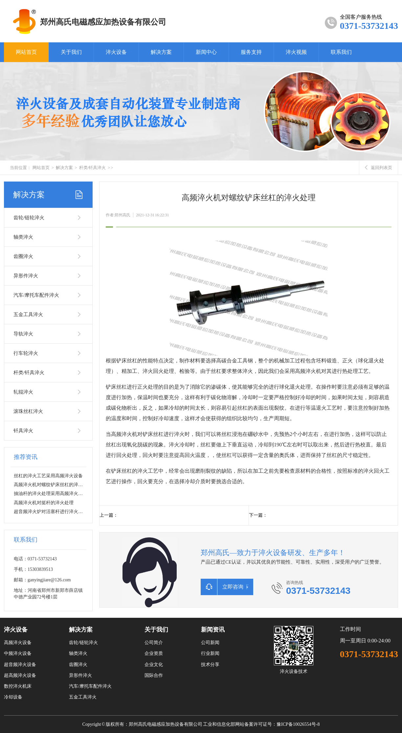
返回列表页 (378, 167)
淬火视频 (296, 52)
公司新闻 (210, 642)
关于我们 (71, 52)
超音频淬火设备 (20, 664)
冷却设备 (13, 697)
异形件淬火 (25, 275)
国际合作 (154, 675)
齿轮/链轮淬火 (28, 217)
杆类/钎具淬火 (92, 167)
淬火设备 (116, 52)
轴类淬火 (23, 237)
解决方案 (161, 52)
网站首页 (26, 52)
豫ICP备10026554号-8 (298, 724)
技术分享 (210, 664)
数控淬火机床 (18, 686)
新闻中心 (206, 52)
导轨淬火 (23, 333)
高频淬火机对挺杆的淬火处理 (44, 502)
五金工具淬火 (28, 314)
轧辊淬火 (23, 392)
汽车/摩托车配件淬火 (36, 295)
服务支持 (251, 52)
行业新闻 (210, 653)
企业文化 (154, 664)
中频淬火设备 (18, 653)
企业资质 (154, 653)
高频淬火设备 (18, 642)
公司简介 (154, 642)
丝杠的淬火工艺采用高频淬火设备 (48, 475)
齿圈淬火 (23, 256)
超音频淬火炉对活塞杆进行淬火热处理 (53, 511)
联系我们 (341, 52)
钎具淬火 (23, 430)
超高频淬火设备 (20, 675)
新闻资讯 (213, 629)
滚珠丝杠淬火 (28, 411)
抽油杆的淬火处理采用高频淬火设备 (50, 493)
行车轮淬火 (25, 353)
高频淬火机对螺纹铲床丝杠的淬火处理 (53, 484)
